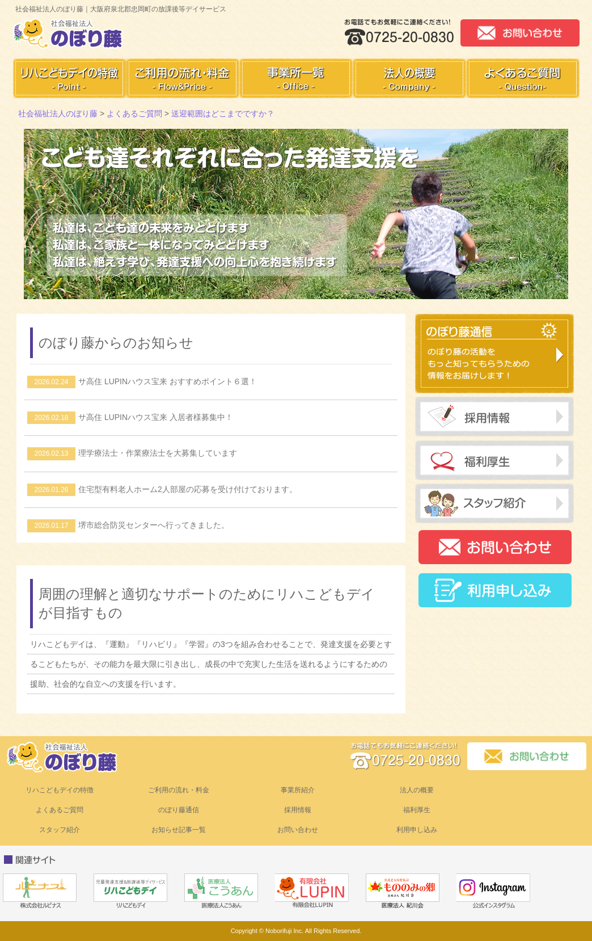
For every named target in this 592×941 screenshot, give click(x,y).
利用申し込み (416, 830)
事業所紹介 (298, 790)
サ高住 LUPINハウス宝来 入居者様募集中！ (130, 417)
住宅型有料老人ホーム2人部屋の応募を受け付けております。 (162, 489)
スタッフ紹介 (59, 830)
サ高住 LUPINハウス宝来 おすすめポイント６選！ (142, 381)
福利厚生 (416, 810)
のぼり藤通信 (178, 810)
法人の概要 (417, 790)
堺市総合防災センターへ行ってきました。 (128, 525)
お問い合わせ (297, 830)
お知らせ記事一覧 (178, 830)
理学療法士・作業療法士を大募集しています (132, 452)
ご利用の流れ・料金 (178, 790)
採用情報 (297, 810)
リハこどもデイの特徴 (60, 790)
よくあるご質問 (59, 810)
